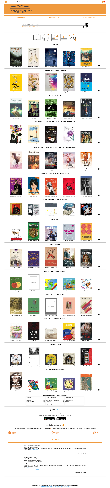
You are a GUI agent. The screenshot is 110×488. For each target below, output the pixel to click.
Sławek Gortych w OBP (30, 457)
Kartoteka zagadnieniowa (88, 17)
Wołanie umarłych (49, 402)
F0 (92, 1)
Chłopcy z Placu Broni (30, 401)
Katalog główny (21, 17)
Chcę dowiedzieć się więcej (47, 486)
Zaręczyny (67, 401)
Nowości (12, 2)
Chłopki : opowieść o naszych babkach (52, 400)
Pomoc (24, 2)
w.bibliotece (47, 428)
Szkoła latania (29, 400)
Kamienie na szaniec (30, 404)
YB (80, 1)
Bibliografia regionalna (54, 17)
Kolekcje (38, 26)
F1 (94, 1)
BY (83, 1)
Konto (30, 2)
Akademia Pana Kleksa (69, 400)
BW (77, 1)
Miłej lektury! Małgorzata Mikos (32, 445)
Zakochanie (67, 404)
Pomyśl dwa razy (49, 404)
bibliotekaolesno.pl (34, 449)
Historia (18, 2)
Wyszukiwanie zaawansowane (29, 26)
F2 (98, 1)
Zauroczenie (67, 402)
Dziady (28, 402)
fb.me (37, 469)
